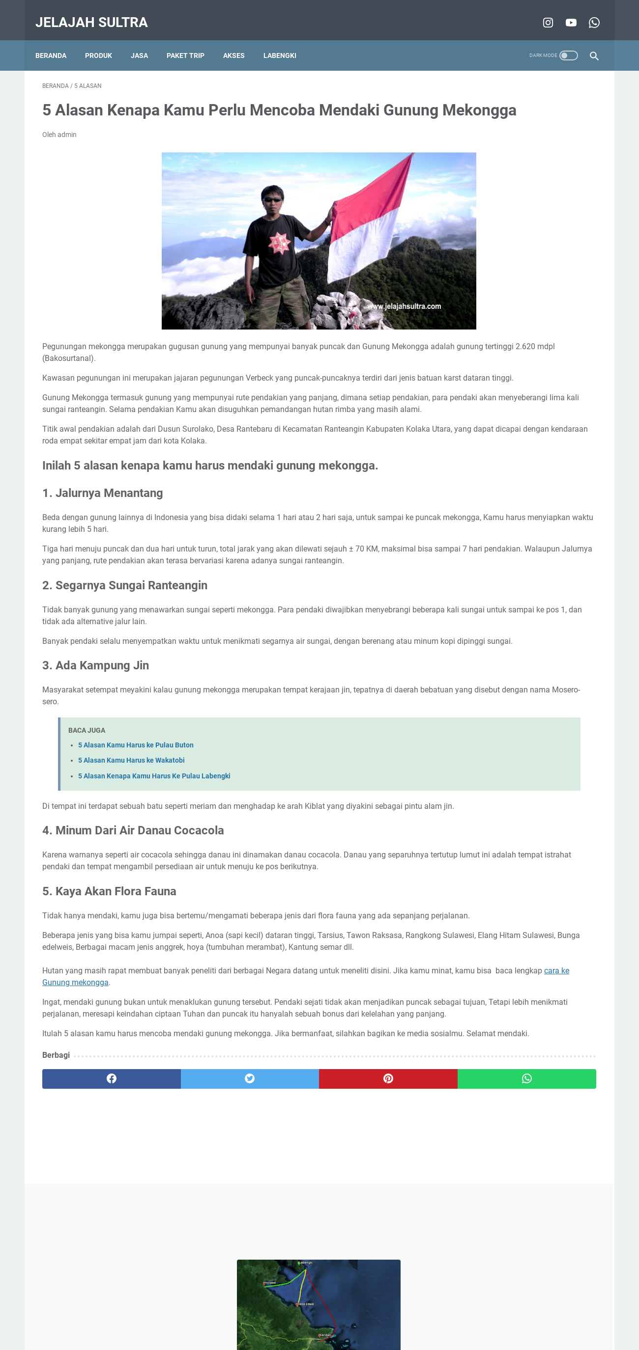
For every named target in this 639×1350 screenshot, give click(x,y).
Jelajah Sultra (98, 11)
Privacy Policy (305, 1315)
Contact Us (381, 1315)
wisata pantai (475, 509)
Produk (105, 39)
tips (459, 491)
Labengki (286, 39)
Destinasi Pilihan (502, 491)
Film (498, 527)
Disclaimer (258, 1315)
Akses (241, 39)
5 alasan (467, 527)
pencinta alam (551, 472)
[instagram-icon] (540, 12)
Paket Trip (192, 39)
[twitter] (181, 1210)
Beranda (57, 39)
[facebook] (88, 1210)
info (545, 491)
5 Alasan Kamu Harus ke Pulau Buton (136, 806)
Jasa (146, 39)
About (345, 1315)
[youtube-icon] (563, 12)
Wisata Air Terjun (533, 509)
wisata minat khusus (486, 472)
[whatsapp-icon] (586, 12)
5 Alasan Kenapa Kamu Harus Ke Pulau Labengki (154, 837)
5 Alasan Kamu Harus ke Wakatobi (131, 821)
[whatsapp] (367, 1210)
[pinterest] (274, 1210)
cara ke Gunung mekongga (223, 1090)
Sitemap (420, 1315)
